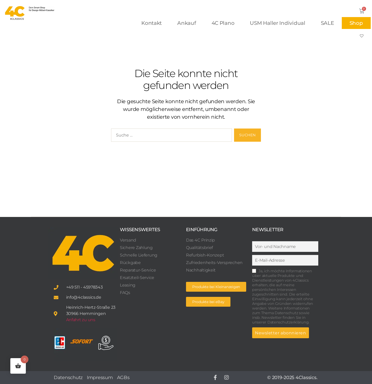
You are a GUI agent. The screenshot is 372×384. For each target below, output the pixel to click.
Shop (356, 23)
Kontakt (151, 23)
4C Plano (223, 23)
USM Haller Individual (277, 23)
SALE (327, 23)
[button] (208, 302)
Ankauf (186, 23)
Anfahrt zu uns (80, 319)
